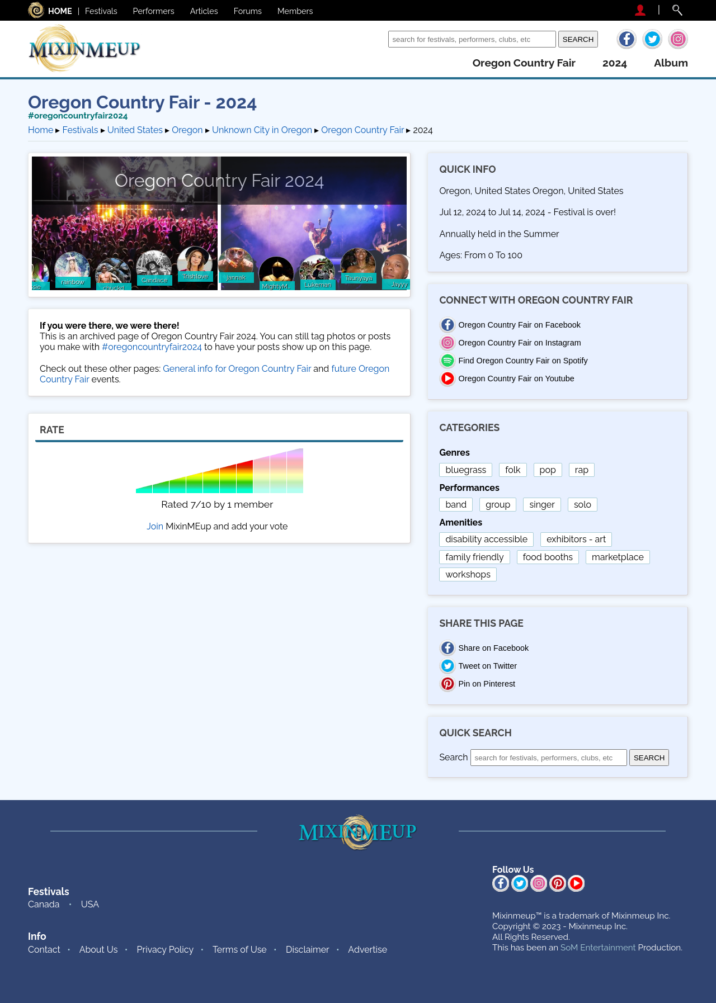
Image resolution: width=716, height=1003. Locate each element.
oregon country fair (524, 63)
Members (295, 11)
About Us (98, 949)
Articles (204, 11)
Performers (154, 11)
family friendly (474, 557)
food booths (548, 557)
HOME (60, 11)
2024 (614, 63)
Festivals (101, 11)
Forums (248, 11)
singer (541, 504)
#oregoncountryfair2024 (78, 116)
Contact (44, 949)
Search (371, 39)
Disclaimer (307, 949)
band (456, 504)
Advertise (367, 949)
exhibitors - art (576, 539)
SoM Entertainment (598, 948)
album (671, 63)
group (498, 504)
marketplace (618, 557)
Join (155, 526)
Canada (43, 904)
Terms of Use (240, 949)
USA (90, 904)
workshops (468, 574)
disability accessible (486, 539)
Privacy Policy (165, 949)
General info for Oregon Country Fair (237, 368)
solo (582, 504)
